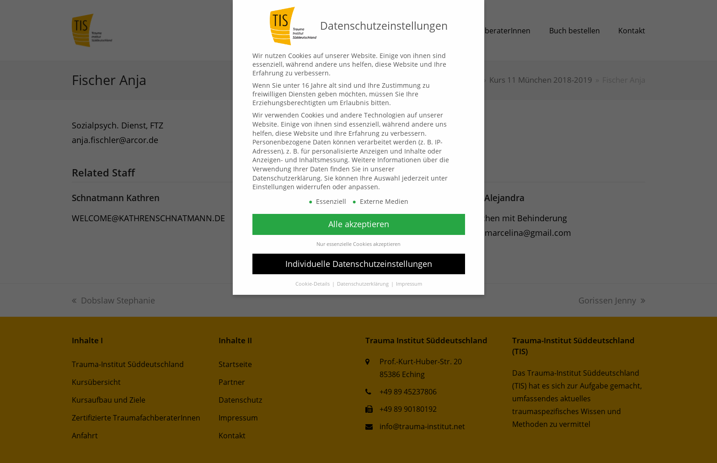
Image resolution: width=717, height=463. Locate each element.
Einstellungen (273, 186)
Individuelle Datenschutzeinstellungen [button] (358, 263)
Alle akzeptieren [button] (358, 223)
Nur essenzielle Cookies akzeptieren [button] (358, 244)
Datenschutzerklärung (286, 178)
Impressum (409, 284)
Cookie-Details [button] (313, 284)
